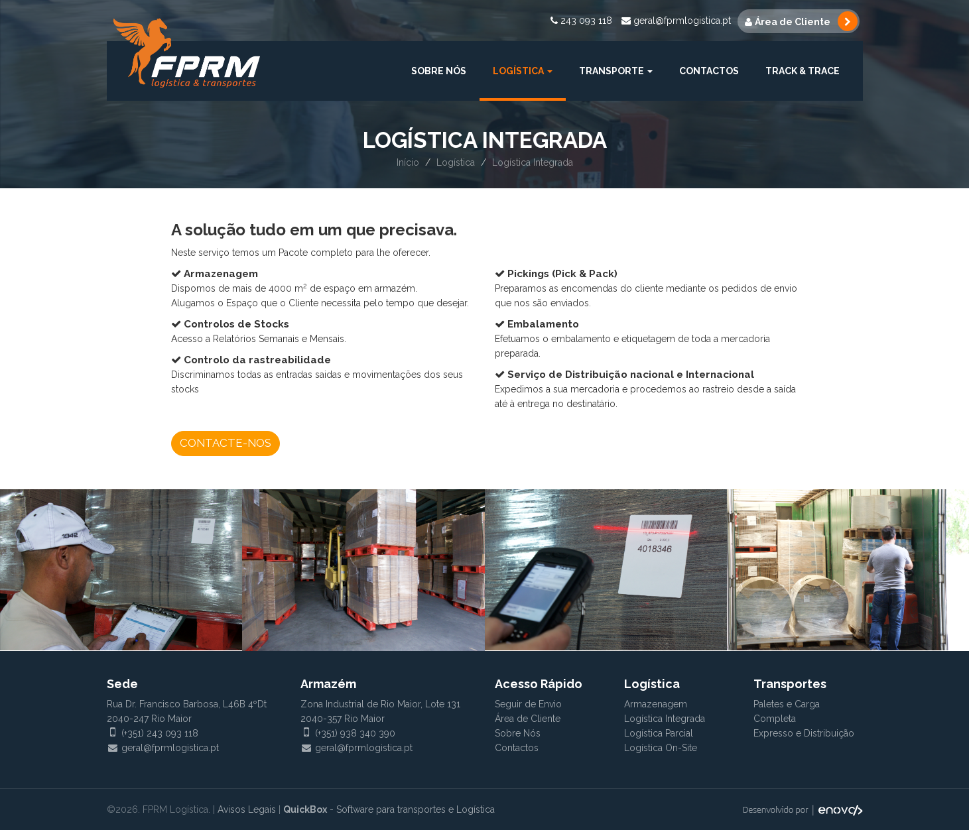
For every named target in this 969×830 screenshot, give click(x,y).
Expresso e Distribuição (803, 733)
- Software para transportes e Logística (389, 809)
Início (408, 162)
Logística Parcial (658, 733)
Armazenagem (655, 704)
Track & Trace (802, 71)
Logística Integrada (664, 718)
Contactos (709, 71)
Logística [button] (522, 71)
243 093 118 (581, 20)
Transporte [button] (616, 71)
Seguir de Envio (528, 704)
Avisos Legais (247, 809)
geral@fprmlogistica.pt (676, 20)
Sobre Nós (438, 71)
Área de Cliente (527, 718)
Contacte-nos (225, 442)
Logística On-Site (660, 747)
